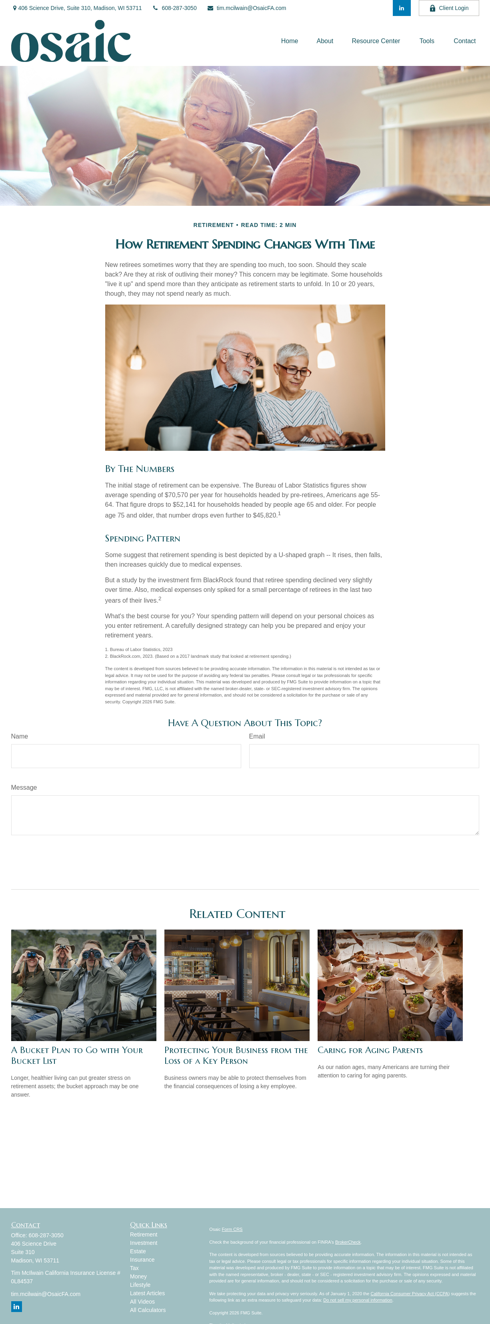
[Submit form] (31, 859)
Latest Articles (147, 1293)
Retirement (143, 1234)
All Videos (142, 1301)
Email (257, 736)
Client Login (449, 8)
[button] (290, 41)
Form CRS (232, 1229)
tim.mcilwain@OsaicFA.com (246, 8)
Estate (138, 1251)
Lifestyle (140, 1285)
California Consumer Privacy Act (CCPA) (410, 1293)
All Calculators (148, 1310)
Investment (143, 1243)
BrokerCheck (348, 1242)
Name (19, 736)
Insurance (142, 1259)
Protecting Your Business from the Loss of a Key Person (236, 1055)
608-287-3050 (174, 8)
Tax (134, 1268)
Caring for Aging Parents (370, 1050)
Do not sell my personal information (357, 1300)
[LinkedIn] (402, 8)
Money (138, 1276)
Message (24, 787)
